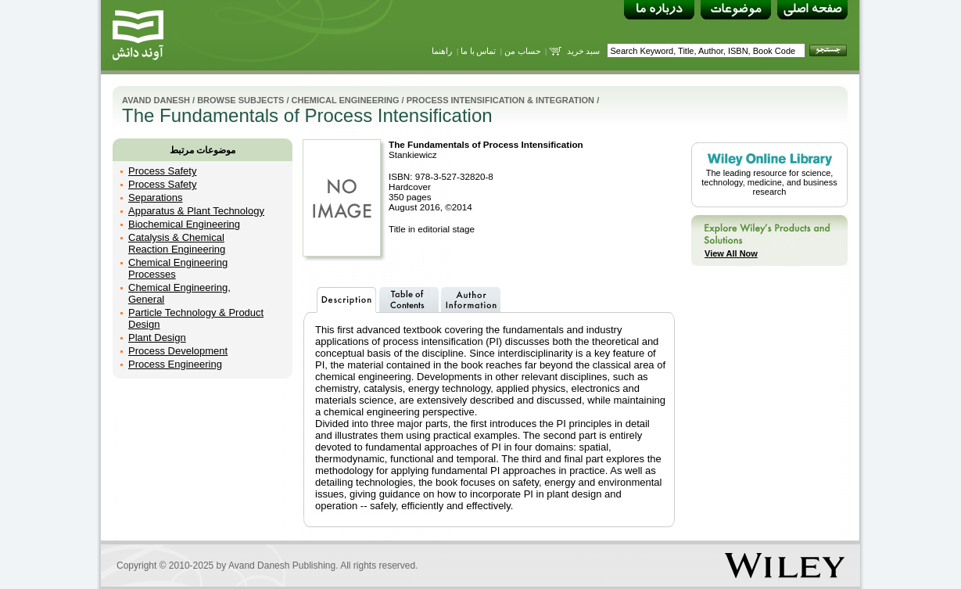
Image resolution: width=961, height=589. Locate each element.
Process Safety (162, 171)
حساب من (522, 51)
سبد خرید (584, 51)
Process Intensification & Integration (500, 100)
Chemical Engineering (346, 100)
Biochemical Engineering (184, 224)
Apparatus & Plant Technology (196, 211)
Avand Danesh (156, 100)
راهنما (442, 51)
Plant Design (157, 337)
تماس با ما (479, 51)
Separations (155, 197)
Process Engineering (175, 364)
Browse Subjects (240, 100)
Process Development (178, 351)
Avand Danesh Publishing (281, 565)
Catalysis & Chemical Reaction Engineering (176, 243)
